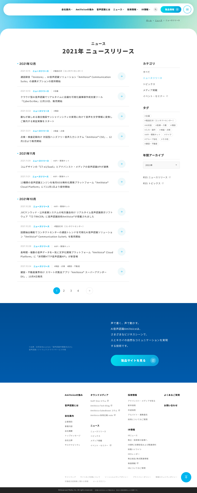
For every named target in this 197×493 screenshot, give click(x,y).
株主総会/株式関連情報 (138, 458)
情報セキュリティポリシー (166, 477)
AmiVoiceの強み (85, 9)
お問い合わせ (171, 405)
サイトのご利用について (90, 477)
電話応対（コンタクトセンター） (160, 120)
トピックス (149, 84)
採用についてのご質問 (138, 419)
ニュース (117, 9)
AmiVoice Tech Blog (100, 405)
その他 (165, 139)
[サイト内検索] (155, 9)
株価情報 (132, 463)
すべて (146, 72)
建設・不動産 (151, 143)
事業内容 (69, 426)
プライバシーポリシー (142, 477)
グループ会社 (151, 139)
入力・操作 (150, 129)
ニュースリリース (98, 431)
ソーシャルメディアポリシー (116, 477)
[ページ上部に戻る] (186, 477)
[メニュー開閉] (187, 9)
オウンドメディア (99, 394)
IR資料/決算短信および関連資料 (142, 444)
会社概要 (69, 431)
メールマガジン (99, 481)
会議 (148, 116)
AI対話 (149, 125)
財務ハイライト (135, 449)
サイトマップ (70, 477)
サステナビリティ (72, 444)
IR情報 (145, 9)
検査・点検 (165, 129)
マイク (168, 134)
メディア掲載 (150, 90)
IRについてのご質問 (137, 468)
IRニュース (133, 435)
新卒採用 (132, 405)
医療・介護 (161, 125)
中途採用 (132, 410)
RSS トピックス (152, 183)
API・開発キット (153, 134)
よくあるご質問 (172, 394)
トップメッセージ (73, 435)
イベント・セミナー (154, 96)
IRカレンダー (134, 454)
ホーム (149, 20)
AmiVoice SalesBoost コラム (104, 410)
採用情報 (131, 9)
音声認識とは (103, 9)
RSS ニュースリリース (155, 177)
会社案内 (66, 9)
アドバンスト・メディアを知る (141, 400)
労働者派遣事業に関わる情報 (76, 481)
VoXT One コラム (98, 401)
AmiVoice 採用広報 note (102, 415)
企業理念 (69, 421)
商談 (174, 125)
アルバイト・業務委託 (138, 414)
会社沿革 (69, 440)
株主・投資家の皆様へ (138, 440)
